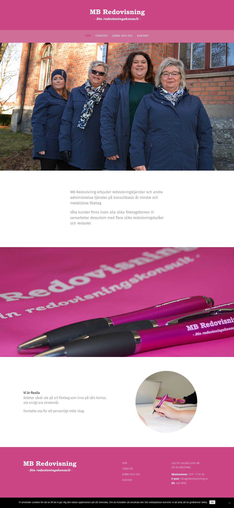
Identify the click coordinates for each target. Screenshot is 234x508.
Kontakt (143, 36)
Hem (88, 36)
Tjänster (101, 36)
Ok (212, 502)
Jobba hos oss (122, 36)
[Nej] (229, 503)
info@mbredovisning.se (194, 478)
